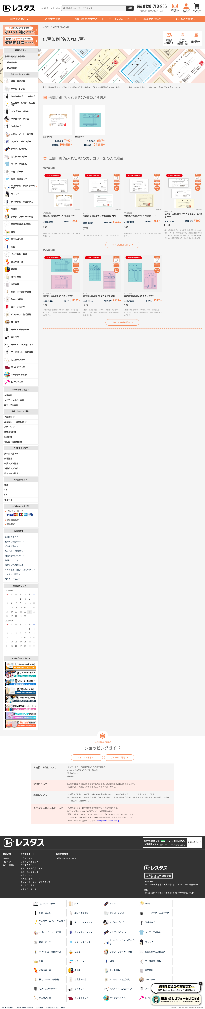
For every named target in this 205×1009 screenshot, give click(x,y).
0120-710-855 (155, 6)
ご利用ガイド (10, 537)
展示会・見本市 (12, 454)
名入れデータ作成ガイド (15, 551)
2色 (5, 495)
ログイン (7, 862)
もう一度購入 (9, 865)
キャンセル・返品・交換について (19, 570)
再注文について (152, 19)
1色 (5, 490)
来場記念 (8, 459)
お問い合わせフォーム (66, 858)
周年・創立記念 (12, 473)
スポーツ (9, 427)
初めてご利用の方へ (13, 542)
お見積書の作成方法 (85, 19)
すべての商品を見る (121, 245)
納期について (10, 560)
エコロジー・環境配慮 (15, 422)
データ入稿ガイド (119, 19)
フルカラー (9, 500)
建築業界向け (10, 432)
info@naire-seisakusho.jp (108, 821)
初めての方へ (18, 19)
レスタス (46, 27)
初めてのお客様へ (85, 758)
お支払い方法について (14, 565)
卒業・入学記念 (12, 463)
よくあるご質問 (184, 19)
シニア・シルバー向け (14, 400)
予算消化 (9, 417)
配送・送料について (13, 556)
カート (6, 858)
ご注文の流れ (52, 19)
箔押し (7, 485)
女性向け (8, 395)
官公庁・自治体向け (13, 442)
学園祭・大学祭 (12, 468)
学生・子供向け (11, 405)
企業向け (8, 437)
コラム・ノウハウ (12, 579)
